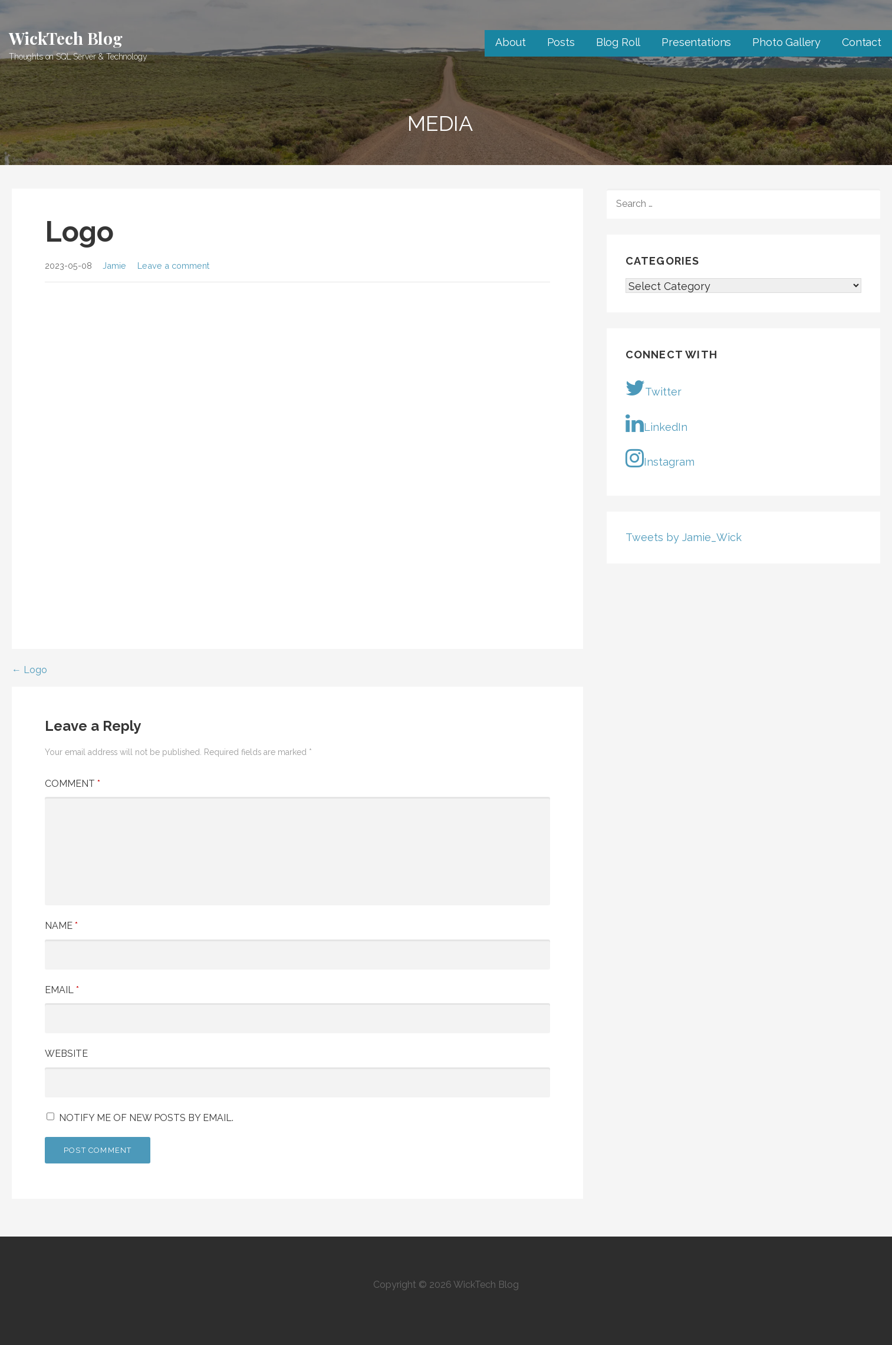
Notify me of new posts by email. (146, 1117)
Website (66, 1053)
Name (61, 925)
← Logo (29, 669)
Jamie (114, 266)
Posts (561, 42)
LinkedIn (656, 423)
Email (62, 989)
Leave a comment (173, 266)
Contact (861, 42)
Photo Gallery (786, 42)
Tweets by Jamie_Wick (684, 537)
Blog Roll (618, 42)
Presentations (696, 42)
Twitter (654, 387)
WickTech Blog (66, 38)
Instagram (660, 458)
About (510, 42)
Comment (72, 783)
